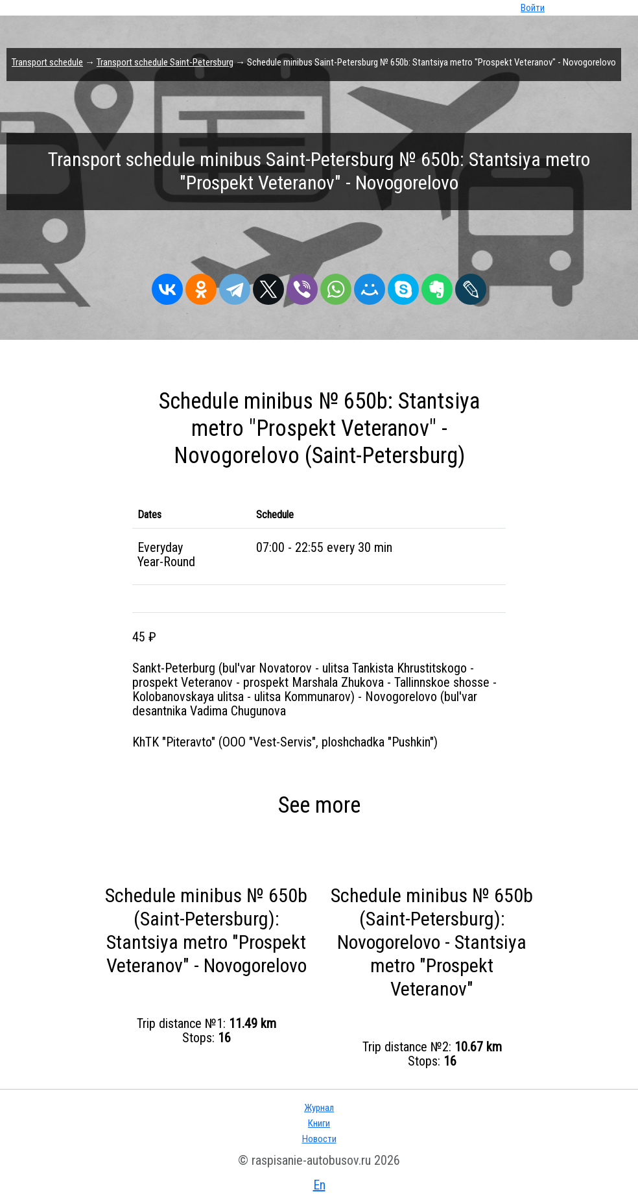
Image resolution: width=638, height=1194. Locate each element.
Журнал (319, 1108)
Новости (319, 1139)
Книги (319, 1123)
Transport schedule (47, 62)
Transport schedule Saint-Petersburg (165, 62)
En (319, 1185)
